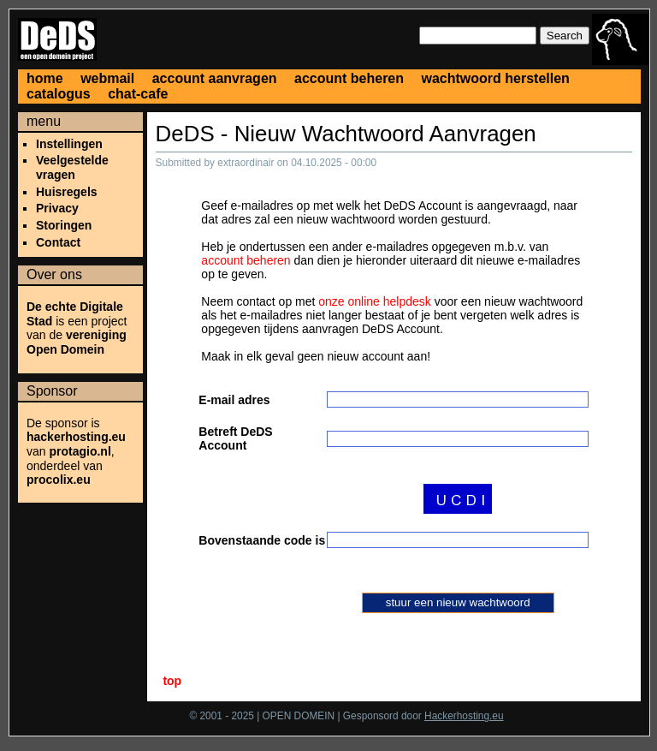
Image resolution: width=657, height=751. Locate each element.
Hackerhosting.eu (464, 718)
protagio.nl (79, 451)
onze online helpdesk (374, 301)
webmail (107, 78)
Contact (58, 242)
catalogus (59, 93)
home (45, 78)
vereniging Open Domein (77, 342)
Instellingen (69, 144)
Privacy (57, 208)
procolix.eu (59, 479)
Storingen (64, 225)
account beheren (349, 78)
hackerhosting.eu (76, 437)
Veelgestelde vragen (72, 167)
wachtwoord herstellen (495, 78)
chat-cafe (138, 93)
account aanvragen (214, 78)
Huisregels (67, 192)
